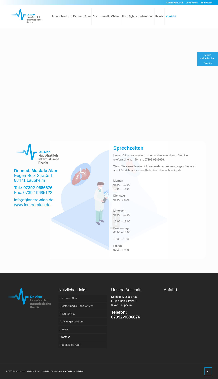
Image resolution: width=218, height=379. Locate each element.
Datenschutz (192, 3)
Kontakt (65, 337)
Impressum (206, 3)
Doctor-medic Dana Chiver (76, 306)
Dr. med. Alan (68, 298)
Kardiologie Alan (174, 3)
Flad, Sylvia (67, 313)
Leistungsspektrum (72, 321)
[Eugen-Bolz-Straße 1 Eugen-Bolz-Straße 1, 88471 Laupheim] (109, 70)
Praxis (64, 329)
